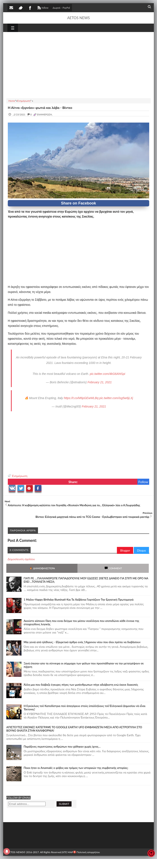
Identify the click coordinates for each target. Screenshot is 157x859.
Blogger (125, 550)
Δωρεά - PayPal (61, 7)
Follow (143, 482)
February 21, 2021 (100, 382)
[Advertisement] (78, 64)
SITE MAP (67, 852)
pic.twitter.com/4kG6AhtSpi (107, 373)
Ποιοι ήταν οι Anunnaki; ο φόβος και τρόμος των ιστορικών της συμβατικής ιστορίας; (76, 767)
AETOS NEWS (78, 18)
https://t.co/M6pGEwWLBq (81, 398)
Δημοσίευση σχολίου (21, 559)
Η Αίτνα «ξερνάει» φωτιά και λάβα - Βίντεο (40, 108)
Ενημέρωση (19, 476)
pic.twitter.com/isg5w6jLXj (116, 398)
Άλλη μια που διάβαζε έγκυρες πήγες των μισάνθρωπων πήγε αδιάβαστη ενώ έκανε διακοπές (81, 684)
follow (43, 8)
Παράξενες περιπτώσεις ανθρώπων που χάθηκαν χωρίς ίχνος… (62, 746)
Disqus (141, 550)
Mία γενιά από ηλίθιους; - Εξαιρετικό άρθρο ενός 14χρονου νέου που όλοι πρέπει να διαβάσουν (82, 642)
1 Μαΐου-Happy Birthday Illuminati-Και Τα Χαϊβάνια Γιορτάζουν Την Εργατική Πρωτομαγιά (79, 599)
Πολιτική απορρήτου (86, 852)
